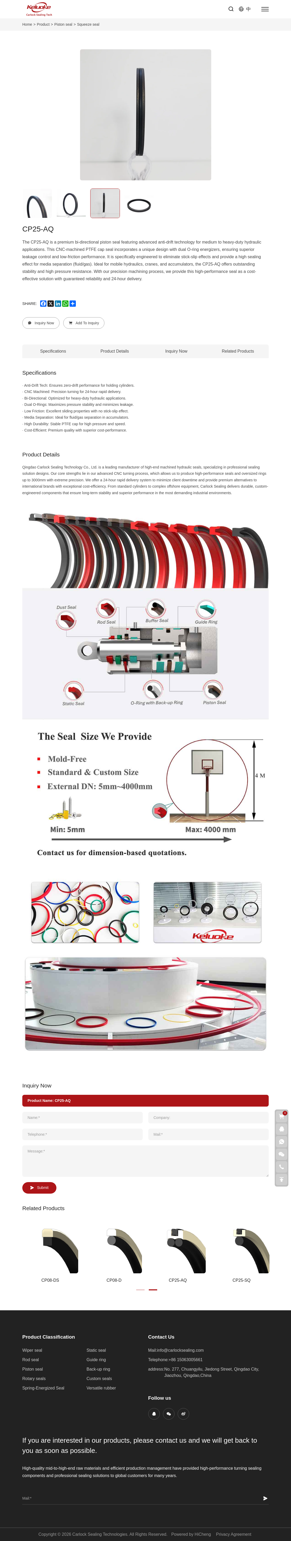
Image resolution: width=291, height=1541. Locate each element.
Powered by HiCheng (191, 1534)
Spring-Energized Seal (43, 1388)
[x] (50, 303)
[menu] (265, 9)
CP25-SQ (241, 1280)
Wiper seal (32, 1350)
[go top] (281, 1179)
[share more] (72, 303)
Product (43, 24)
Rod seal (30, 1359)
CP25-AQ (178, 1280)
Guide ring (96, 1359)
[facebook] (43, 303)
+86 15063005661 (186, 1359)
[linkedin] (58, 303)
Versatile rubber (101, 1388)
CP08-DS (50, 1280)
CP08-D (114, 1280)
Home (27, 24)
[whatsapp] (65, 303)
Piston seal (63, 24)
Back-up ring (98, 1369)
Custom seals (99, 1378)
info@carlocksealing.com (180, 1350)
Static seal (96, 1350)
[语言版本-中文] (245, 9)
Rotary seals (34, 1378)
